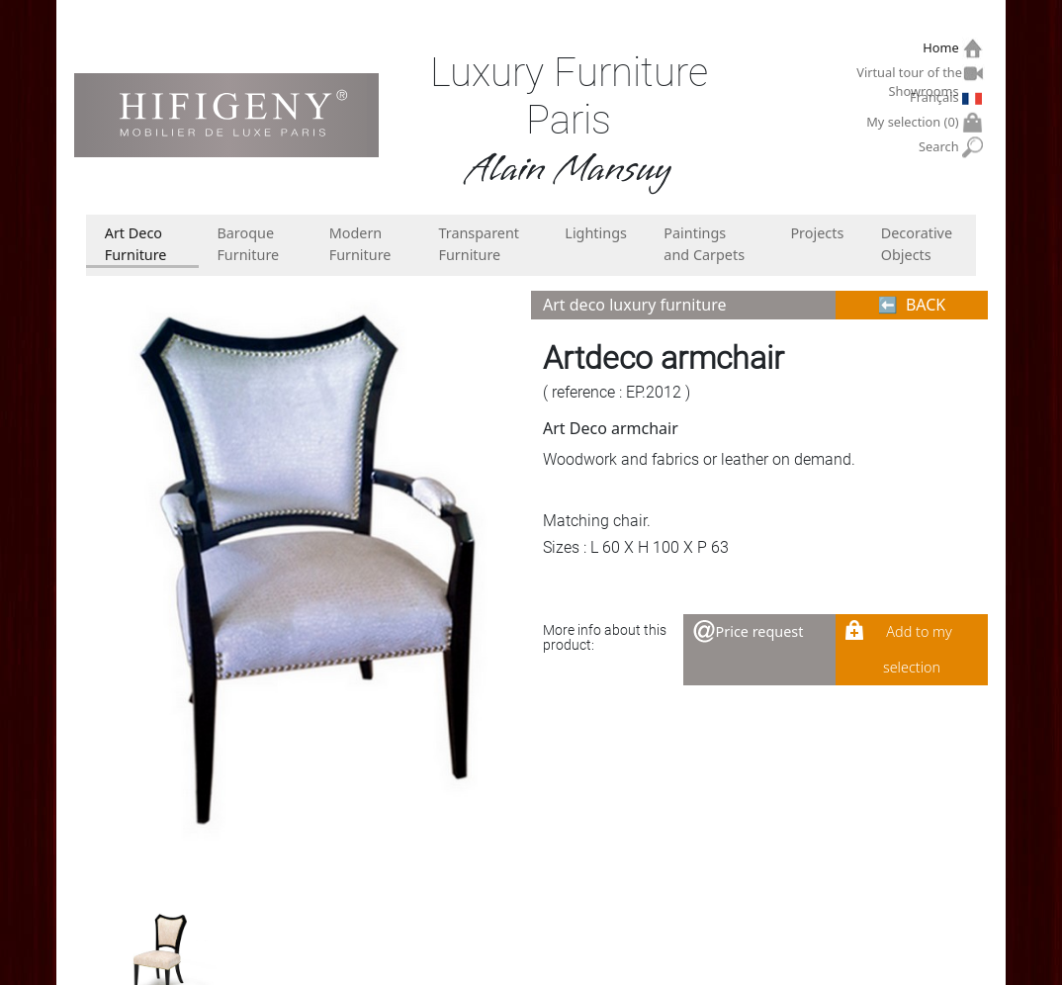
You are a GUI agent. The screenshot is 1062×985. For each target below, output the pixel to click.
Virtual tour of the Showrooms (909, 75)
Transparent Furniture (478, 244)
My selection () (914, 122)
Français (936, 97)
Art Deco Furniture (136, 244)
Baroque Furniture (248, 244)
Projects (816, 233)
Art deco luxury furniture (634, 304)
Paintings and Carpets (704, 244)
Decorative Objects (916, 244)
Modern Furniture (360, 244)
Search (941, 146)
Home (943, 48)
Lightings (596, 233)
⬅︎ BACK (912, 304)
